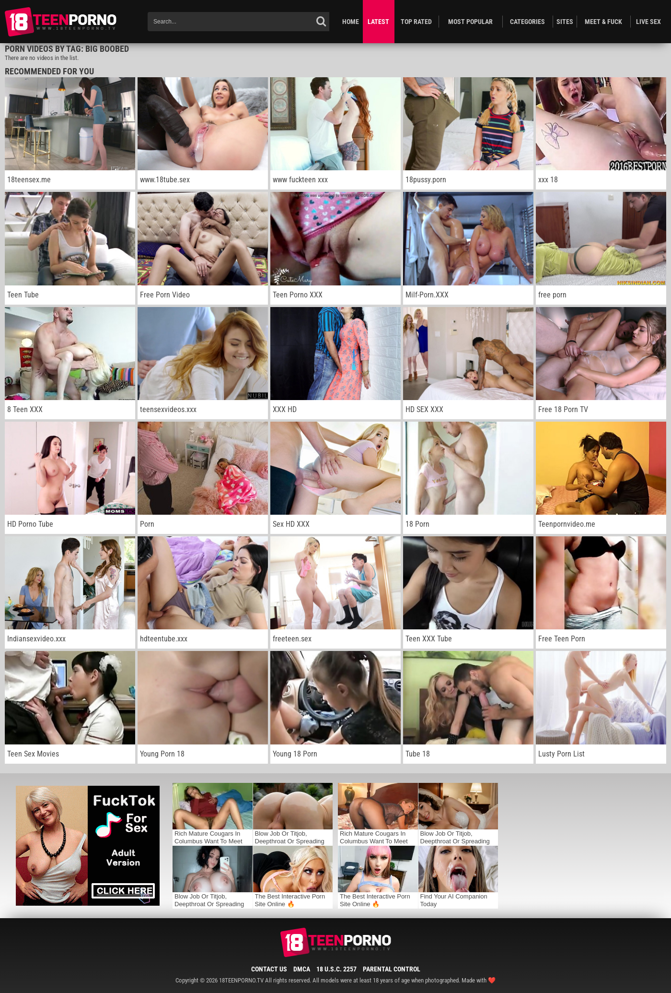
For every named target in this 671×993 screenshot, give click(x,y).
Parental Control (391, 969)
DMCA (301, 969)
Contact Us (269, 969)
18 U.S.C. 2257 (336, 969)
